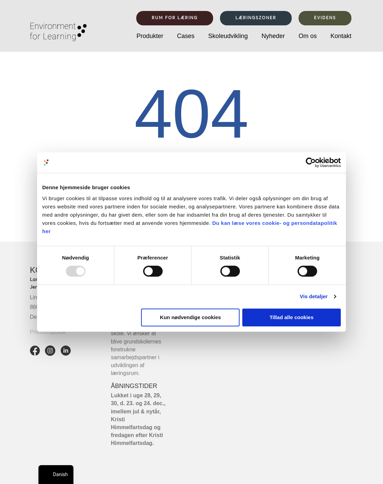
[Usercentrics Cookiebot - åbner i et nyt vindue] (311, 162)
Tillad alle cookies (291, 317)
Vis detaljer (314, 296)
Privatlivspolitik (48, 332)
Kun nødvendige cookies (190, 317)
